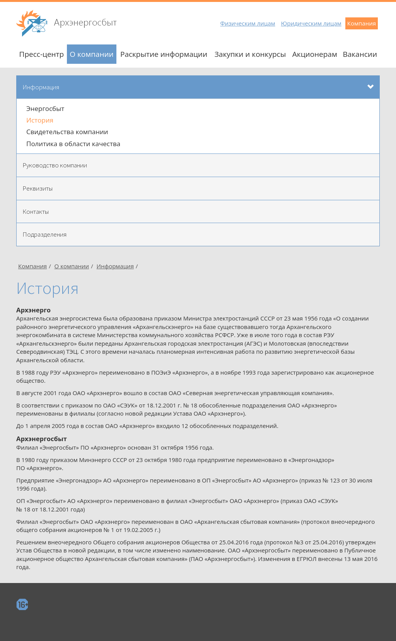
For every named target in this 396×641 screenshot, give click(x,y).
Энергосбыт (45, 108)
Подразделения (44, 234)
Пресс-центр (41, 54)
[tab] (198, 87)
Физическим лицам (247, 23)
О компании (91, 54)
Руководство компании (54, 165)
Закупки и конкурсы (250, 54)
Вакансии (360, 54)
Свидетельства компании (67, 131)
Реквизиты (37, 188)
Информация (40, 87)
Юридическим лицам (311, 23)
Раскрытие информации (163, 54)
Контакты (35, 211)
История (39, 120)
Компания (361, 23)
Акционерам (314, 54)
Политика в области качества (73, 143)
